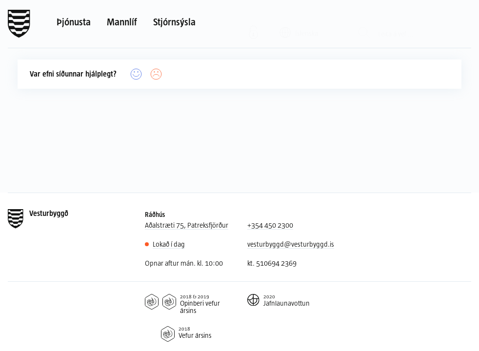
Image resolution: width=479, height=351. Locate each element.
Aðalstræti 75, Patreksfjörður (186, 225)
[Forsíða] (19, 24)
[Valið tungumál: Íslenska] (304, 24)
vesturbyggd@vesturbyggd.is (290, 244)
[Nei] (156, 74)
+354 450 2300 (270, 225)
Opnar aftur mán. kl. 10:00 (184, 263)
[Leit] (364, 24)
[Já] (136, 74)
